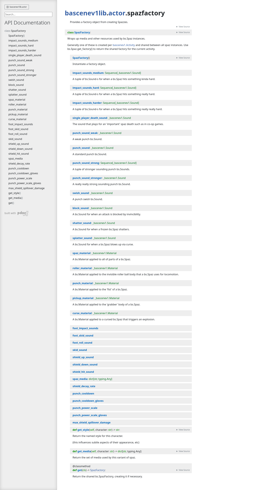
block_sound (16, 85)
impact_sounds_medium (23, 40)
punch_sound (16, 65)
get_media (14, 198)
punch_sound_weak (20, 60)
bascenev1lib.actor (17, 7)
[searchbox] (28, 14)
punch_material (17, 109)
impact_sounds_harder (22, 50)
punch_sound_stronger (22, 75)
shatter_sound (17, 89)
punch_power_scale (20, 178)
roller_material (17, 104)
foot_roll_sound (17, 134)
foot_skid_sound (18, 129)
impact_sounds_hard (21, 45)
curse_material (17, 119)
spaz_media (15, 158)
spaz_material (16, 99)
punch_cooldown (18, 168)
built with (17, 213)
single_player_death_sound (24, 55)
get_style (13, 193)
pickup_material (18, 114)
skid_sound (15, 139)
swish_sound (16, 80)
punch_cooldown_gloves (23, 173)
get (10, 203)
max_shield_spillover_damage (26, 188)
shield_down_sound (20, 149)
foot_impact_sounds (20, 124)
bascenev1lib (86, 12)
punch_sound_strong (21, 70)
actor (116, 12)
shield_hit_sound (18, 153)
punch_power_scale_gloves (24, 183)
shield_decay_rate (19, 163)
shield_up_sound (18, 144)
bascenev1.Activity (124, 45)
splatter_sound (17, 94)
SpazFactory (18, 31)
